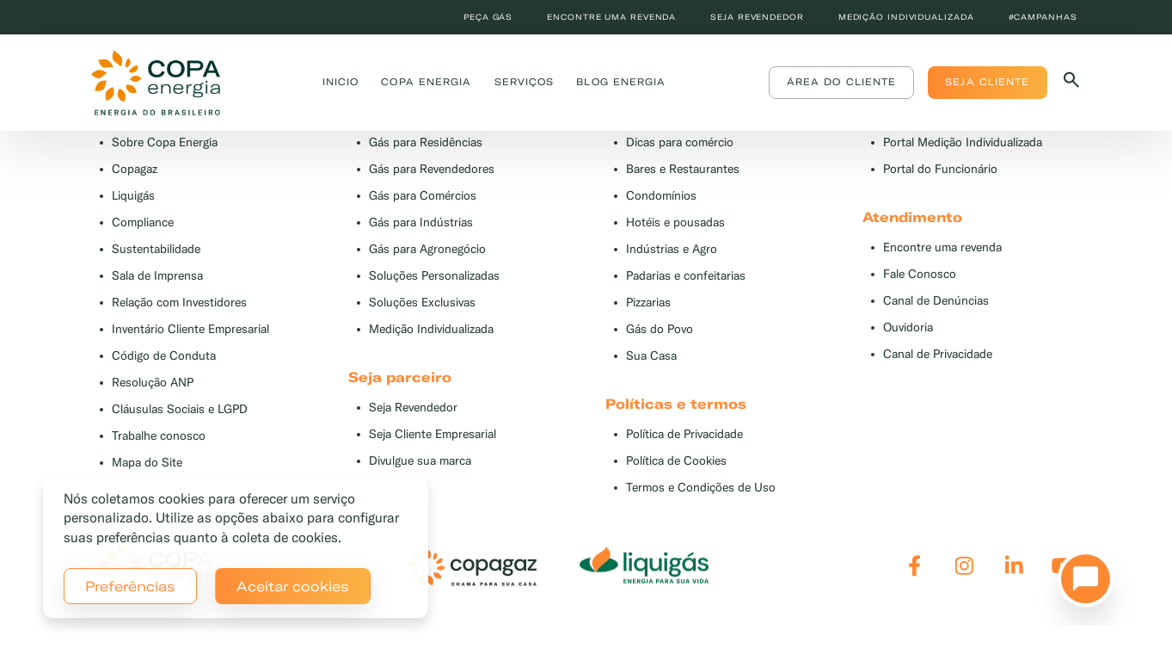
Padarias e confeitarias (686, 276)
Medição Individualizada (431, 329)
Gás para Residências (425, 142)
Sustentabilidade (156, 249)
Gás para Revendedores (431, 169)
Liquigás (133, 195)
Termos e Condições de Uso (701, 487)
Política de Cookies (676, 461)
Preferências (130, 586)
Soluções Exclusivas (422, 302)
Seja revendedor (757, 17)
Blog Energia (621, 82)
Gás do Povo (659, 329)
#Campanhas (1043, 17)
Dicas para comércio (679, 142)
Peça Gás (487, 17)
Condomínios (661, 195)
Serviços (524, 82)
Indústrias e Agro (671, 249)
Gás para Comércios (422, 195)
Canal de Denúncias (936, 300)
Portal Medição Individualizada (962, 142)
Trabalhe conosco (159, 436)
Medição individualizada (906, 17)
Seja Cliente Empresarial (432, 434)
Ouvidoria (908, 327)
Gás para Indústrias (421, 222)
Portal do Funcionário (940, 169)
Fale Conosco (919, 274)
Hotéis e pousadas (675, 222)
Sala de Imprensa (157, 276)
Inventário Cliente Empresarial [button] (190, 329)
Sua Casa (651, 356)
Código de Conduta (164, 356)
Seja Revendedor (413, 407)
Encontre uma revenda (611, 17)
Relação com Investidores (179, 302)
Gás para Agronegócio (427, 249)
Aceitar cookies (292, 586)
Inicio (340, 82)
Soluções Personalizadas (434, 276)
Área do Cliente (842, 82)
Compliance (143, 222)
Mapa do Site (147, 462)
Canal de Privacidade (937, 354)
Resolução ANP (152, 382)
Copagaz (134, 169)
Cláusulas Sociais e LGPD (180, 409)
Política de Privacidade (684, 434)
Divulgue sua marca (420, 461)
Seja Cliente (987, 82)
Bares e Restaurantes (682, 169)
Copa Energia (426, 82)
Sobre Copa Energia (165, 142)
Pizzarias (648, 302)
